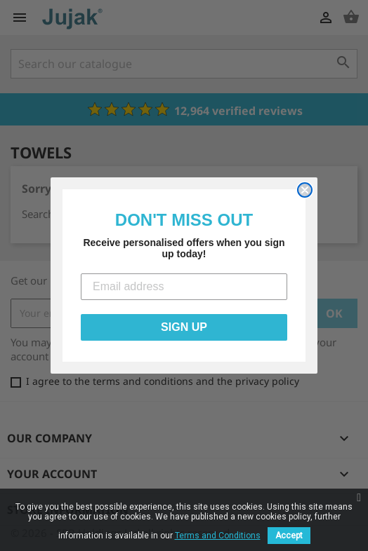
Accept (289, 535)
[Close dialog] (305, 190)
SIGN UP (184, 327)
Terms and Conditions (218, 535)
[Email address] (184, 286)
